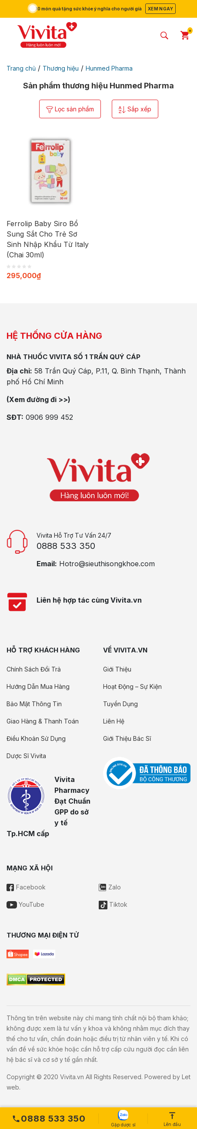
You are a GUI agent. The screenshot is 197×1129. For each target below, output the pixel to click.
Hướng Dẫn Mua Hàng (38, 686)
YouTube (25, 904)
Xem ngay (160, 8)
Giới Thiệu (117, 669)
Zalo (110, 887)
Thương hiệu (61, 68)
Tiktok (113, 904)
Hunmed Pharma (109, 68)
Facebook (26, 887)
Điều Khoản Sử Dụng (36, 738)
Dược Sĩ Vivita (26, 755)
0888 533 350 (66, 546)
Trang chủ (21, 68)
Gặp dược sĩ (123, 1118)
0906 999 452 (49, 417)
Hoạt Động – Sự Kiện (132, 686)
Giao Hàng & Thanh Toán (43, 721)
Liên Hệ (113, 721)
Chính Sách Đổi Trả (34, 669)
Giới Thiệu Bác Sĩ (127, 738)
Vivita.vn (72, 1076)
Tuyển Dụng (120, 703)
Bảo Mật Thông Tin (34, 703)
